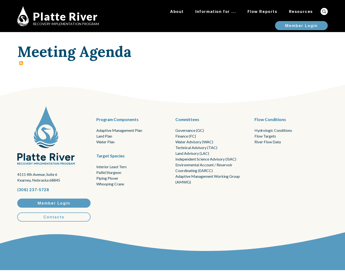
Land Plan (104, 136)
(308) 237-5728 (33, 189)
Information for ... (215, 11)
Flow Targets (265, 136)
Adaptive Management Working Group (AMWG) (207, 179)
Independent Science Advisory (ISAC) (205, 159)
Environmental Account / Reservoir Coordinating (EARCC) (203, 167)
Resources (301, 11)
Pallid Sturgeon (108, 172)
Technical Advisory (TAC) (196, 147)
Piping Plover (107, 178)
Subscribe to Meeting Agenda (21, 63)
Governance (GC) (189, 130)
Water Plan (105, 141)
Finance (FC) (185, 136)
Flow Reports (262, 11)
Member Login (301, 25)
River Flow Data (267, 141)
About (177, 11)
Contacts (53, 217)
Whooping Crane (110, 184)
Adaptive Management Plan (119, 130)
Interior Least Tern (111, 166)
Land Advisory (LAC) (192, 153)
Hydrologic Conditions (273, 130)
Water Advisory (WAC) (194, 141)
